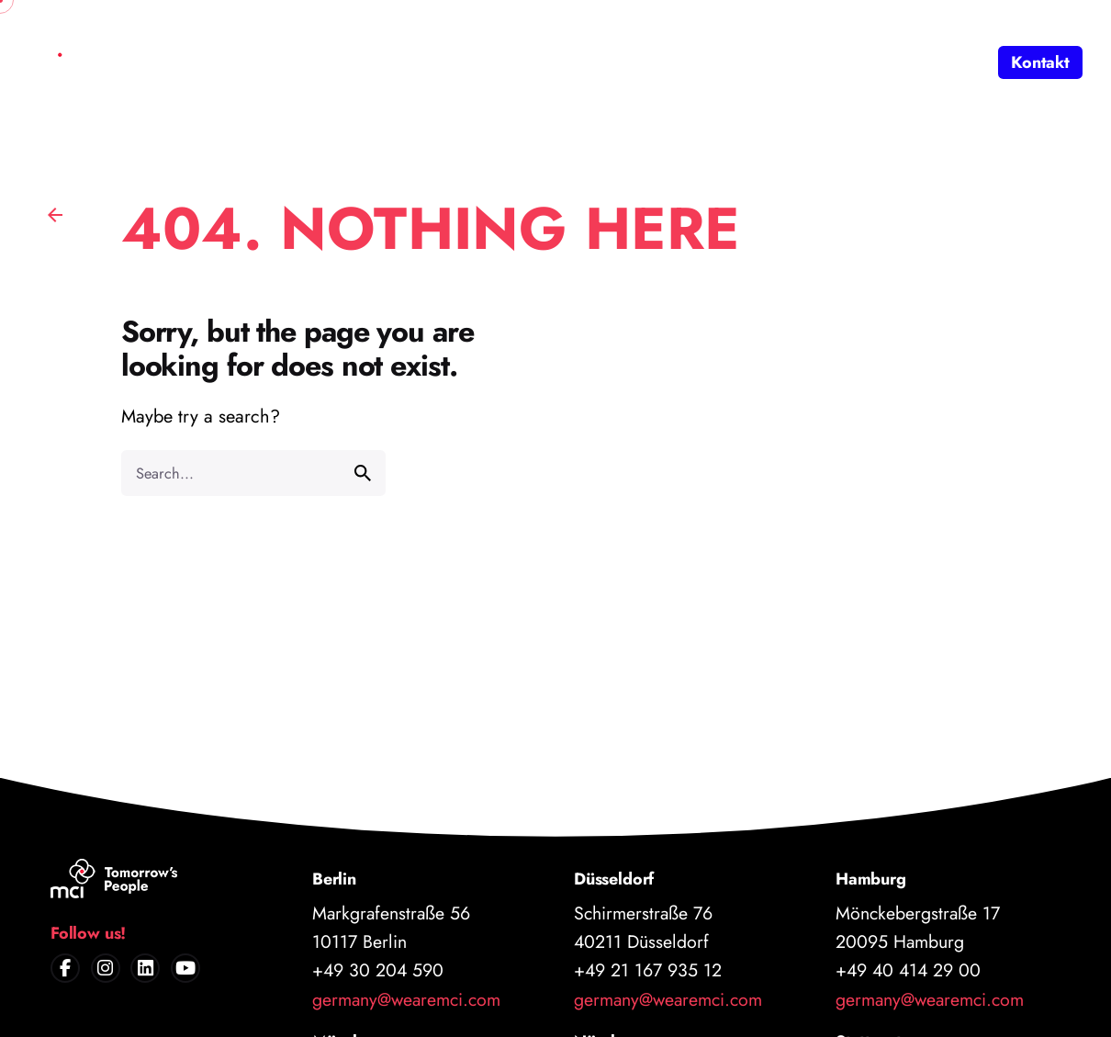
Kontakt (1040, 62)
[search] (363, 473)
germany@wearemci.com (406, 999)
